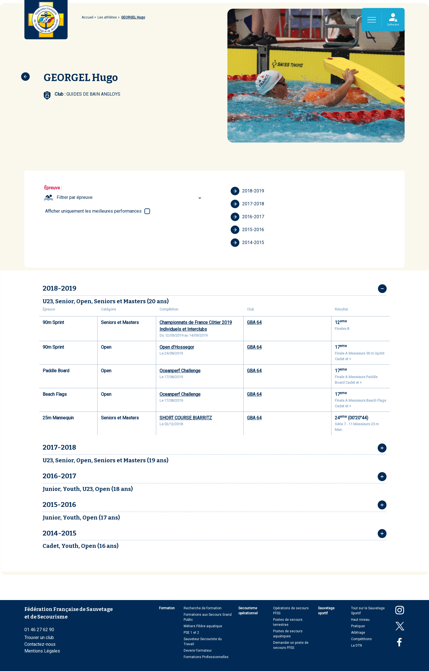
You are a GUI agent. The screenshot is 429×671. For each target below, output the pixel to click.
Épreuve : (53, 187)
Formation (167, 608)
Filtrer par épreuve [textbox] (75, 197)
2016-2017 (247, 216)
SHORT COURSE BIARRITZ (186, 417)
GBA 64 (254, 322)
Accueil (87, 17)
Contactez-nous (40, 644)
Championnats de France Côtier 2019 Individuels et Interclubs (196, 326)
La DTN (356, 645)
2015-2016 (247, 229)
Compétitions (361, 639)
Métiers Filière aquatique (203, 626)
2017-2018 (247, 203)
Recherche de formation (203, 608)
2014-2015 (247, 242)
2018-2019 (247, 191)
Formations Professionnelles (206, 657)
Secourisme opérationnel (248, 610)
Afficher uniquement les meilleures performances (93, 211)
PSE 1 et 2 (191, 633)
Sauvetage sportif (326, 610)
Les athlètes (107, 17)
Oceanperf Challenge (180, 370)
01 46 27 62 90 (39, 629)
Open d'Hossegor (177, 347)
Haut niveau (360, 620)
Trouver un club (39, 637)
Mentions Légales (42, 651)
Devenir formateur (198, 650)
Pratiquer (358, 626)
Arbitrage (358, 633)
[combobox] (130, 197)
